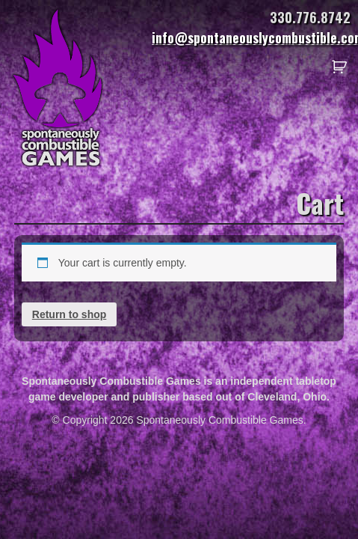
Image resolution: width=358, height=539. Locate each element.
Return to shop (69, 314)
